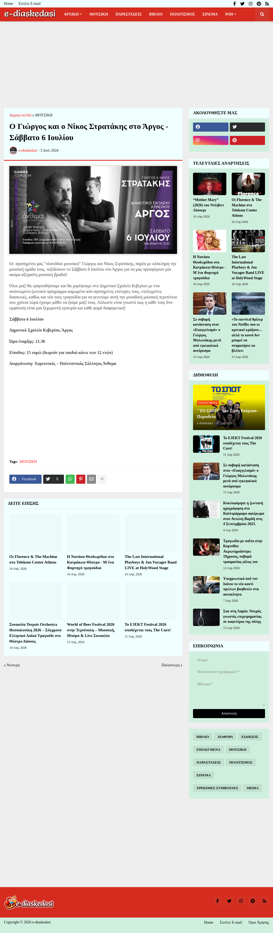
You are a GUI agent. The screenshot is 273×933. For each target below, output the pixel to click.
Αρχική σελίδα (20, 115)
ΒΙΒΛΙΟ (202, 737)
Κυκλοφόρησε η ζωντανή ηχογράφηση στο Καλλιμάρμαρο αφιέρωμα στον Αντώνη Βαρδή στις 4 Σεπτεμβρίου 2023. (243, 513)
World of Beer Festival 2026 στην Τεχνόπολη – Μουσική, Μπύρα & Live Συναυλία (91, 630)
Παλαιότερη (171, 665)
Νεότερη (13, 665)
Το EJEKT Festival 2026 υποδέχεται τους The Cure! (148, 627)
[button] (262, 14)
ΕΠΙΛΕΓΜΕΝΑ (208, 749)
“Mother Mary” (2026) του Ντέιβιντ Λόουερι (208, 205)
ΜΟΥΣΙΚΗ (44, 115)
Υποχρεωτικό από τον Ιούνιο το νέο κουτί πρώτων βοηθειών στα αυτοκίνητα (241, 586)
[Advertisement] (136, 64)
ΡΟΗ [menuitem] (229, 14)
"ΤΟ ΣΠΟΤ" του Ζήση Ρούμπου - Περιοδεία (228, 413)
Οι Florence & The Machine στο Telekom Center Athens (33, 559)
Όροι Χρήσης (259, 922)
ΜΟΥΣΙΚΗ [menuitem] (98, 14)
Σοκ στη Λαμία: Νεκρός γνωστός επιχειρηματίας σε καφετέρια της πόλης (242, 616)
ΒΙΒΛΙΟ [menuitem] (156, 14)
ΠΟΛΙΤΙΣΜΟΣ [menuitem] (182, 14)
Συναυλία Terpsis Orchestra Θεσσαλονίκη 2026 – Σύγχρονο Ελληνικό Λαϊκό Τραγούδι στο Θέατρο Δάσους (35, 632)
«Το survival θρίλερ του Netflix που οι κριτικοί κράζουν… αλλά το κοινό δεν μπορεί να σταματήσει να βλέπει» (247, 335)
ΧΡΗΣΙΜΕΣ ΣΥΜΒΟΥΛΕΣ (217, 788)
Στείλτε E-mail (29, 4)
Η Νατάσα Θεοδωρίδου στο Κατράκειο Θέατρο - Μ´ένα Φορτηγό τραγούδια (90, 562)
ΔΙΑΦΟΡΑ (225, 737)
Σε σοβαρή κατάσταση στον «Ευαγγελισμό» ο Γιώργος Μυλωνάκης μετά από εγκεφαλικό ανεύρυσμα (207, 335)
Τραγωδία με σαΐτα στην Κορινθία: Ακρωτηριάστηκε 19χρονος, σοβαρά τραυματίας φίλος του (243, 551)
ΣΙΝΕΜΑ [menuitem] (210, 14)
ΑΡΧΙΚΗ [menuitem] (71, 14)
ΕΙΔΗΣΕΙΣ (250, 737)
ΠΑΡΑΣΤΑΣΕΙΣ (208, 762)
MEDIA (253, 788)
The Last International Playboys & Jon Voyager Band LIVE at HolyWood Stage (151, 562)
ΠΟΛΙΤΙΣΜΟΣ (240, 762)
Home (8, 4)
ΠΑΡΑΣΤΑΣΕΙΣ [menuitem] (128, 14)
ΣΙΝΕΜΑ (203, 775)
